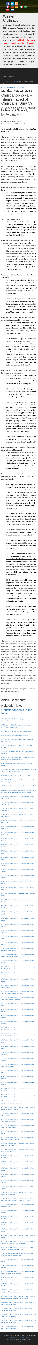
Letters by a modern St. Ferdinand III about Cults (17, 82)
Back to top (19, 1341)
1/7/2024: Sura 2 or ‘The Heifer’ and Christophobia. (16, 731)
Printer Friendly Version (16, 87)
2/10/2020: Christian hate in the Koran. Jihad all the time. (18, 776)
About (11, 76)
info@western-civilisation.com (19, 1337)
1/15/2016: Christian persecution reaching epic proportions (18, 786)
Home (4, 76)
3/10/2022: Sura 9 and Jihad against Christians (14, 735)
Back (3, 87)
